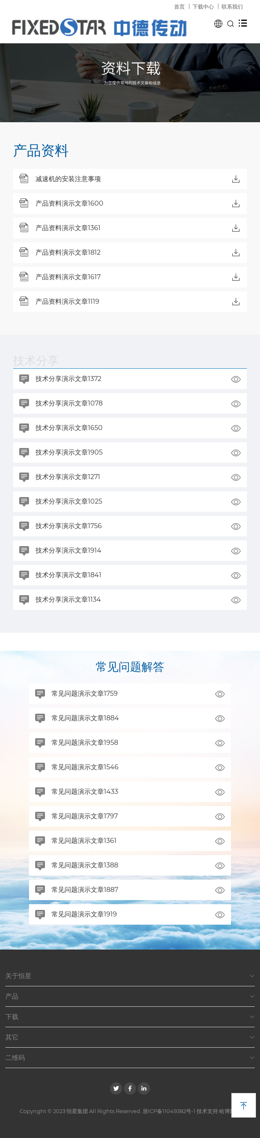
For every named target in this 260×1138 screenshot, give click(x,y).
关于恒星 (130, 976)
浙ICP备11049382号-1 (169, 1111)
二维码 (130, 1058)
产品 (130, 996)
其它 (130, 1037)
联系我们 (232, 6)
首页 (179, 6)
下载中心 (203, 6)
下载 (130, 1017)
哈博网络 (229, 1111)
